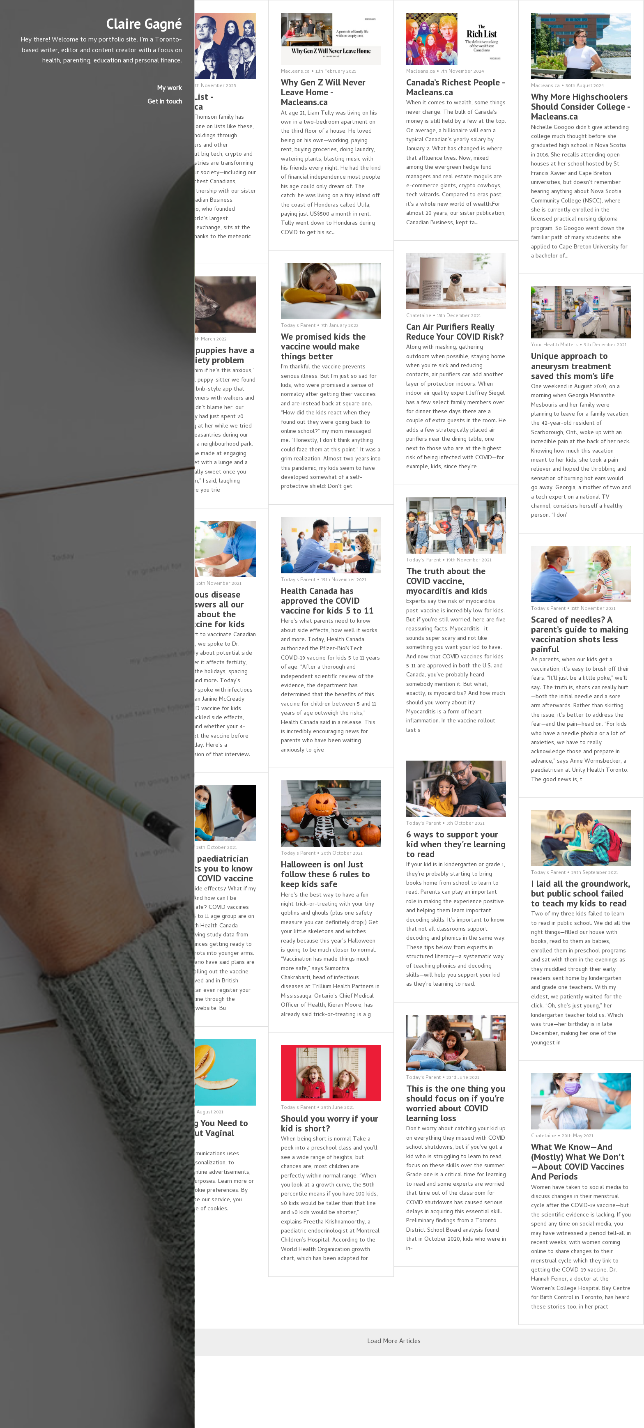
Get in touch (114, 113)
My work (118, 99)
